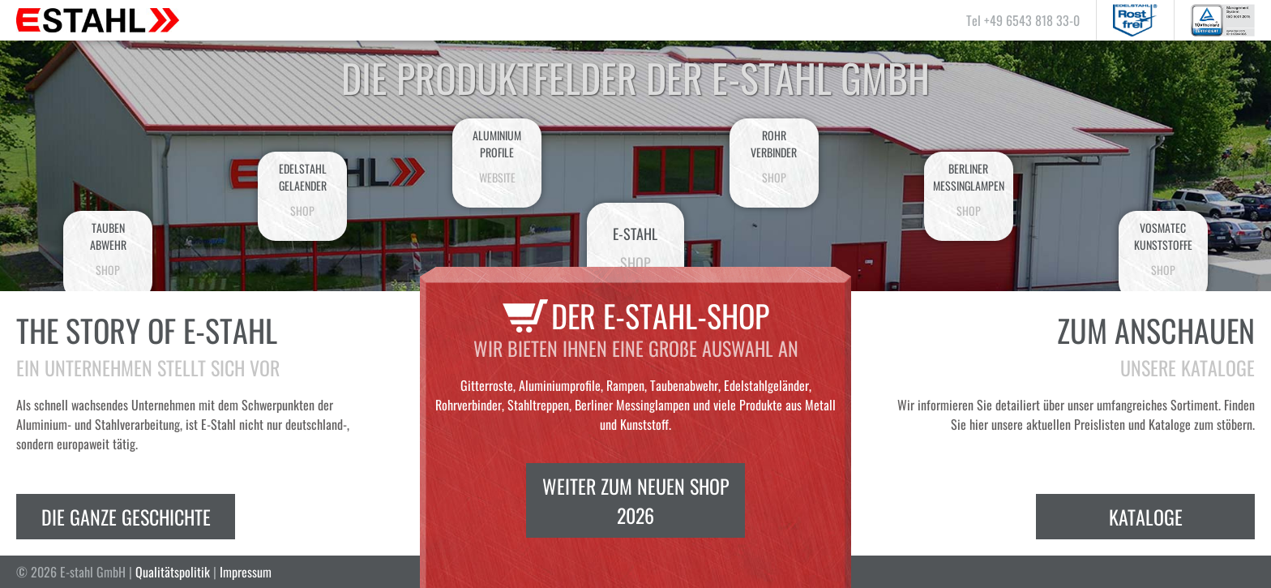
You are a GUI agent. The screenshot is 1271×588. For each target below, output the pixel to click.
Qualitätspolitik (172, 572)
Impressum (246, 572)
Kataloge (1146, 516)
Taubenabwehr (107, 248)
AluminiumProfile (496, 156)
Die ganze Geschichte (126, 516)
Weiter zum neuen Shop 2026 (636, 500)
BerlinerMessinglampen (968, 189)
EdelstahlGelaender (302, 189)
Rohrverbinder (774, 156)
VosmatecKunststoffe (1163, 248)
